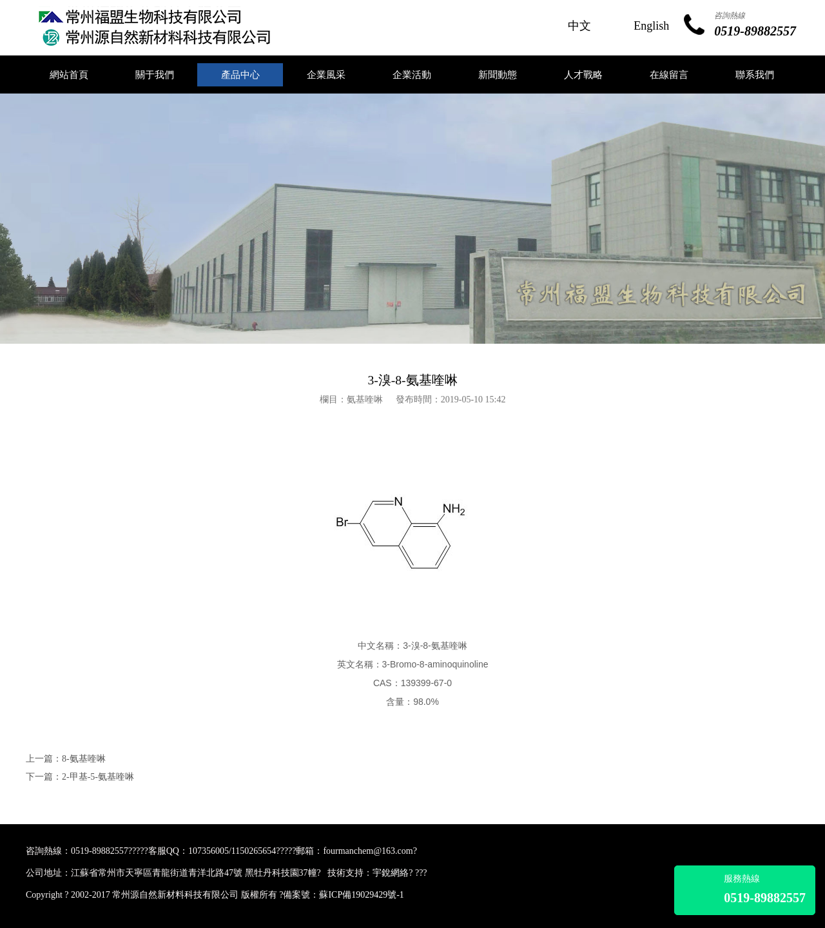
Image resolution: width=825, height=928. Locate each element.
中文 (579, 25)
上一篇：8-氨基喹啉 (66, 759)
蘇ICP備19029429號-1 (361, 895)
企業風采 (326, 75)
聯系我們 (754, 75)
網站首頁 (69, 75)
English (651, 25)
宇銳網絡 (391, 873)
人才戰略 (583, 75)
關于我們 (154, 75)
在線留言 (669, 75)
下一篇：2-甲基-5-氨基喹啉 (80, 777)
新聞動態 (497, 75)
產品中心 (240, 75)
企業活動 (412, 75)
